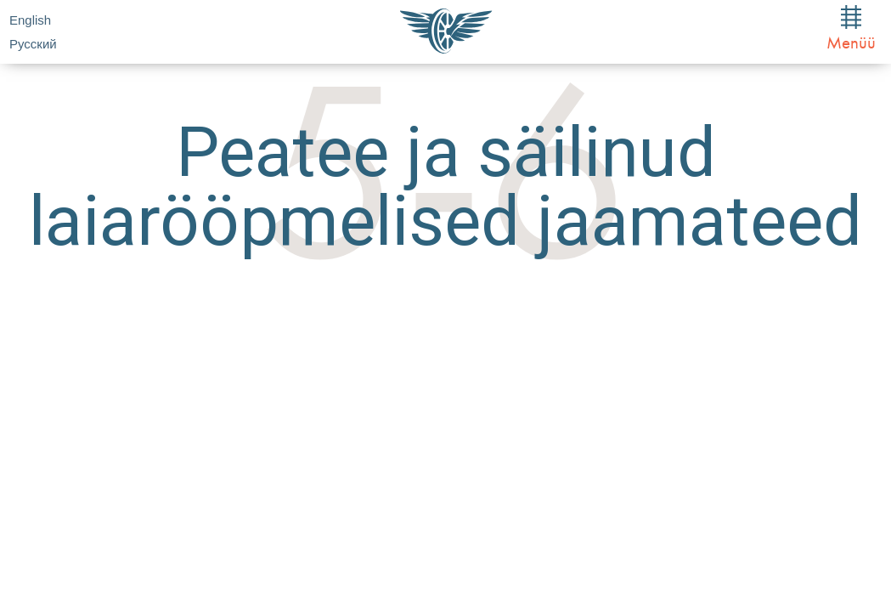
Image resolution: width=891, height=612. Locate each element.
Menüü (851, 29)
